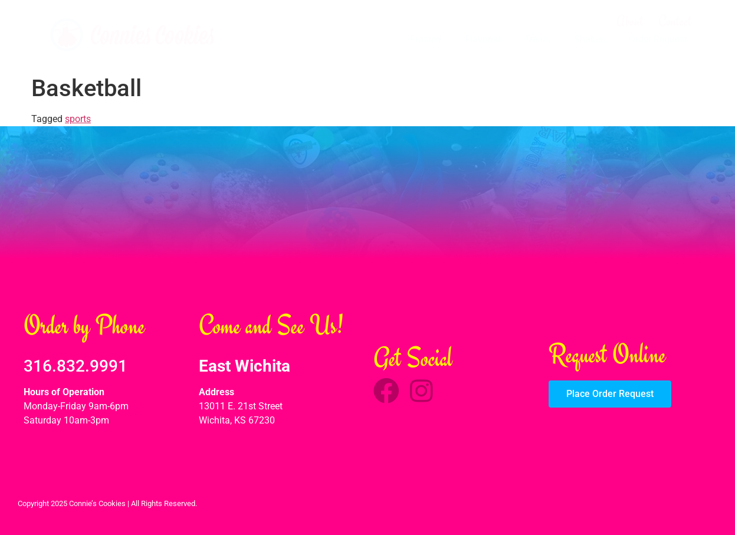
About (629, 21)
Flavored (483, 39)
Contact (674, 21)
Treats (537, 39)
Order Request (658, 39)
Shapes (589, 39)
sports (78, 118)
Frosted (425, 39)
